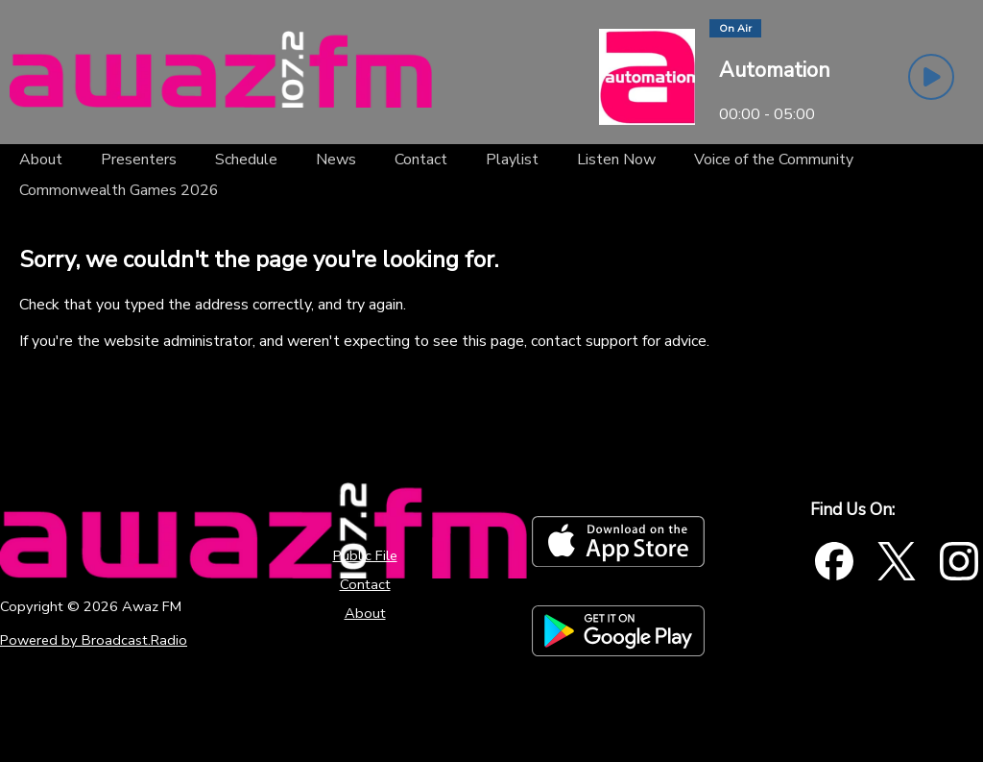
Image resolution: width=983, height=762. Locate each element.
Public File (365, 555)
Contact (365, 584)
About (365, 613)
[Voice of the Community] (774, 159)
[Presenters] (139, 159)
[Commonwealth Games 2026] (119, 190)
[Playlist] (512, 159)
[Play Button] (931, 77)
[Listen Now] (616, 159)
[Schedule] (246, 159)
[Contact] (421, 159)
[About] (41, 159)
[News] (336, 159)
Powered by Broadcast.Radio (93, 640)
